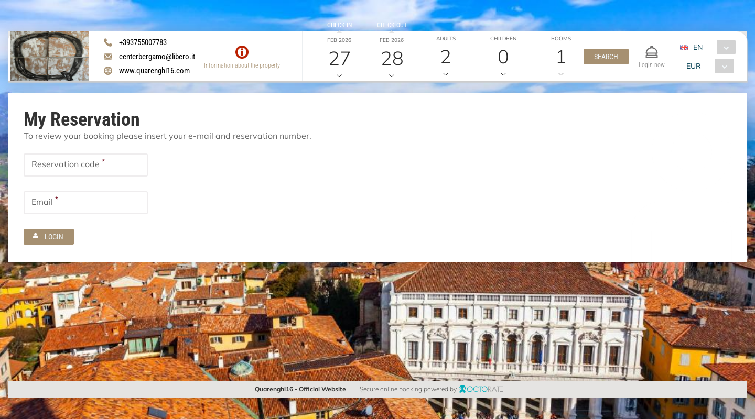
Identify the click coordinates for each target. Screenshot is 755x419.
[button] (606, 56)
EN (698, 47)
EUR (693, 66)
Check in (339, 25)
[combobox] (711, 47)
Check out (392, 25)
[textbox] (86, 165)
